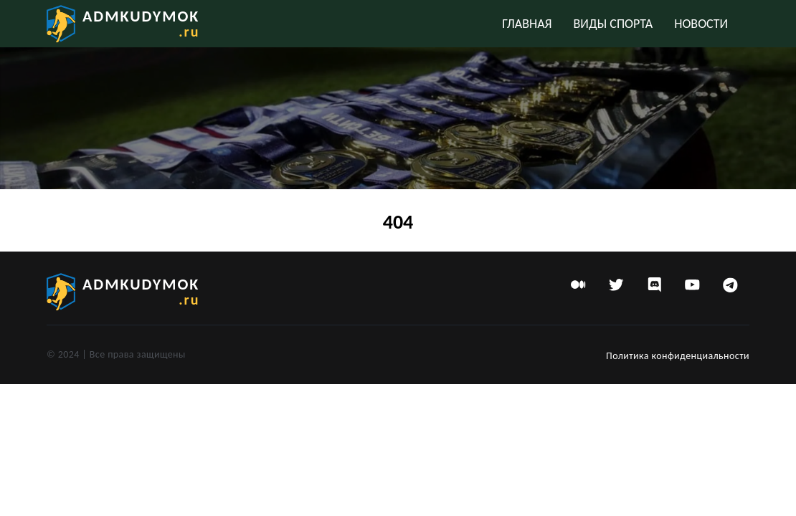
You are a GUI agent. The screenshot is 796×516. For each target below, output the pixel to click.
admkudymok (140, 23)
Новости (701, 24)
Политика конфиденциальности (677, 356)
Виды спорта (613, 24)
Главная (526, 24)
